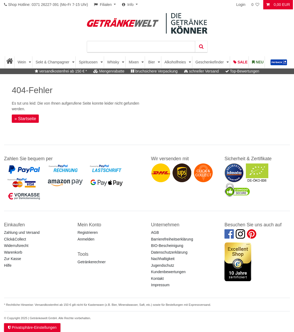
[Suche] (201, 46)
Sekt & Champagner (53, 62)
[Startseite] (9, 62)
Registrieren (88, 232)
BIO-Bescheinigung (167, 245)
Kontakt (157, 278)
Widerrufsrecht (16, 245)
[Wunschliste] (255, 4)
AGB (155, 232)
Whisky (113, 62)
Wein (22, 62)
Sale (240, 62)
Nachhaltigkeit (163, 259)
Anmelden (86, 239)
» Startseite (25, 118)
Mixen (134, 62)
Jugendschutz (162, 265)
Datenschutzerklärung (169, 252)
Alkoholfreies (176, 62)
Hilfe (8, 265)
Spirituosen (89, 62)
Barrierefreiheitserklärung (172, 239)
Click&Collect (15, 239)
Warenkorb (13, 252)
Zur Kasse (12, 259)
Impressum (160, 285)
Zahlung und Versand (22, 232)
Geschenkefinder (210, 62)
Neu (258, 62)
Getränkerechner (92, 262)
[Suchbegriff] (141, 46)
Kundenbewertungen (168, 272)
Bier (152, 62)
